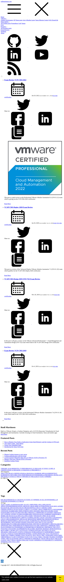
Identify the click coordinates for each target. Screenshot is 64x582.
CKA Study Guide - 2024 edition (13, 443)
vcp (54, 95)
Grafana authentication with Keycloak (15, 456)
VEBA (40, 537)
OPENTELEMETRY (56, 524)
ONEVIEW (37, 524)
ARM (37, 506)
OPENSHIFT (45, 524)
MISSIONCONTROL (52, 519)
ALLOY (27, 504)
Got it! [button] (60, 578)
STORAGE (28, 532)
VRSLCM (25, 540)
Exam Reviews (5, 30)
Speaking (3, 31)
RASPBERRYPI (22, 529)
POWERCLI (14, 501)
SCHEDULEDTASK (35, 530)
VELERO (52, 537)
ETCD (12, 512)
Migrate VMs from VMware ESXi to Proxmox (17, 459)
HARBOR (38, 473)
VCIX (27, 537)
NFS (13, 522)
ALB (3, 504)
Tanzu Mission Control (42, 20)
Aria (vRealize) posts (29, 20)
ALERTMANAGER (17, 504)
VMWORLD (36, 538)
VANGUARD (57, 535)
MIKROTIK (41, 519)
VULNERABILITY (48, 540)
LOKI (8, 519)
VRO (13, 540)
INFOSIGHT (38, 516)
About (2, 33)
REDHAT (46, 529)
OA (45, 522)
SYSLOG (4, 533)
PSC (55, 527)
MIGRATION (32, 519)
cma (56, 95)
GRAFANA (27, 470)
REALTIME (32, 529)
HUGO (11, 516)
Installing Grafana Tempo (11, 461)
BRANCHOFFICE (30, 508)
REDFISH (39, 529)
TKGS (38, 535)
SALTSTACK (24, 530)
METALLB (24, 519)
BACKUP (4, 508)
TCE (48, 533)
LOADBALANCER (33, 517)
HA (42, 514)
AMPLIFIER (34, 504)
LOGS (3, 519)
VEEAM (46, 537)
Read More (7, 204)
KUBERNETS (5, 475)
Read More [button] (4, 434)
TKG (34, 535)
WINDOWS (58, 540)
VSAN (41, 476)
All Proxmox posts (6, 28)
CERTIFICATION (7, 470)
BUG (38, 508)
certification (8, 97)
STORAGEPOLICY (38, 532)
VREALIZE (38, 468)
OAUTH (50, 522)
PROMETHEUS (31, 527)
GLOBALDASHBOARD (25, 514)
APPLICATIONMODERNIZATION (12, 506)
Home (2, 17)
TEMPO (12, 535)
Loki (19, 23)
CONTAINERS (57, 509)
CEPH (49, 508)
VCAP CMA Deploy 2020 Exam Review (18, 207)
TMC (43, 535)
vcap (54, 223)
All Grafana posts (6, 23)
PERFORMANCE (28, 468)
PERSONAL (44, 525)
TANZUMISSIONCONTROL (23, 533)
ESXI (56, 511)
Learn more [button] (5, 579)
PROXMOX (36, 470)
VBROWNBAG (6, 537)
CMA (40, 509)
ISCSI (49, 516)
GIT (2, 514)
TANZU (46, 468)
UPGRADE (49, 535)
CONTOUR (5, 511)
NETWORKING (6, 522)
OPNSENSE (5, 525)
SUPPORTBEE (50, 532)
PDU (11, 525)
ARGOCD (26, 506)
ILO (16, 516)
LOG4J (42, 517)
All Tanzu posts (17, 20)
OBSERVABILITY (7, 524)
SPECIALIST (13, 532)
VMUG (19, 476)
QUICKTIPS (12, 529)
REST (3, 530)
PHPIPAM (52, 525)
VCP (31, 537)
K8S (3, 499)
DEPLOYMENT (24, 511)
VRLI (9, 540)
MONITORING (13, 521)
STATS (21, 532)
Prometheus (14, 23)
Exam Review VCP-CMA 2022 (15, 80)
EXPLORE (24, 512)
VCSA (35, 537)
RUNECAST (58, 475)
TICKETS (28, 535)
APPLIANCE (46, 504)
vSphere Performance (7, 20)
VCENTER (5, 501)
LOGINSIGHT (57, 517)
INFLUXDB (29, 516)
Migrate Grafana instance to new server (15, 454)
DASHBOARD (14, 511)
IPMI (44, 516)
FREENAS (57, 512)
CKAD (20, 509)
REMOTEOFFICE (55, 529)
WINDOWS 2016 (6, 542)
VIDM (3, 538)
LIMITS (24, 517)
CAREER (44, 508)
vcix (57, 223)
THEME (18, 535)
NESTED (43, 521)
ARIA (3, 473)
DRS (42, 511)
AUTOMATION (44, 506)
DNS (32, 511)
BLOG (11, 473)
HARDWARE (56, 514)
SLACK (52, 530)
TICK (23, 535)
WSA (14, 542)
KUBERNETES (16, 468)
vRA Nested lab (53, 20)
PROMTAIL (41, 527)
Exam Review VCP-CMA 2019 (15, 351)
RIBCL (8, 530)
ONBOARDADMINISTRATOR (23, 524)
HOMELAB (5, 516)
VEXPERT (59, 537)
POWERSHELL (39, 475)
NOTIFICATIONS (21, 522)
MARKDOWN (15, 519)
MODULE (4, 521)
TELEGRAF (54, 533)
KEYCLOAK (5, 517)
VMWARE (5, 468)
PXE (6, 529)
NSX (20, 475)
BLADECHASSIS (13, 508)
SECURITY (46, 530)
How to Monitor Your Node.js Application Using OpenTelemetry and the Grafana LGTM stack (31, 442)
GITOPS (14, 514)
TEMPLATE (5, 535)
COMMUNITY (47, 509)
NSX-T (41, 522)
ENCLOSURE (49, 511)
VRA (21, 501)
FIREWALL (32, 512)
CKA (2, 25)
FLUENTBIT (49, 512)
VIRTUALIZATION (12, 538)
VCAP (13, 537)
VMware (4, 18)
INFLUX (21, 516)
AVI (7, 473)
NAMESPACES (35, 521)
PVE (3, 529)
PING (58, 525)
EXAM (18, 512)
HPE (52, 468)
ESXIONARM (5, 512)
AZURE (60, 506)
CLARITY (26, 509)
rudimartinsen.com (32, 8)
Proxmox (4, 26)
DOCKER (37, 511)
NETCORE (14, 475)
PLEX (3, 527)
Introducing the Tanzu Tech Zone (13, 447)
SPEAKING (18, 470)
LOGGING (49, 517)
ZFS (18, 542)
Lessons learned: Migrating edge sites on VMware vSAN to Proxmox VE (25, 457)
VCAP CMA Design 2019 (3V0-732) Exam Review (22, 279)
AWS (55, 506)
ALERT (8, 504)
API (40, 504)
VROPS (19, 540)
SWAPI (57, 532)
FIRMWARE (40, 512)
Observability (5, 22)
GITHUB (7, 514)
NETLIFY (50, 521)
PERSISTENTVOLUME (32, 525)
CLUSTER (34, 509)
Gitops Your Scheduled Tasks (12, 445)
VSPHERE (47, 476)
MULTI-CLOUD (24, 521)
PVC (58, 527)
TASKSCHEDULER (39, 533)
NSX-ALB (34, 522)
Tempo (23, 23)
